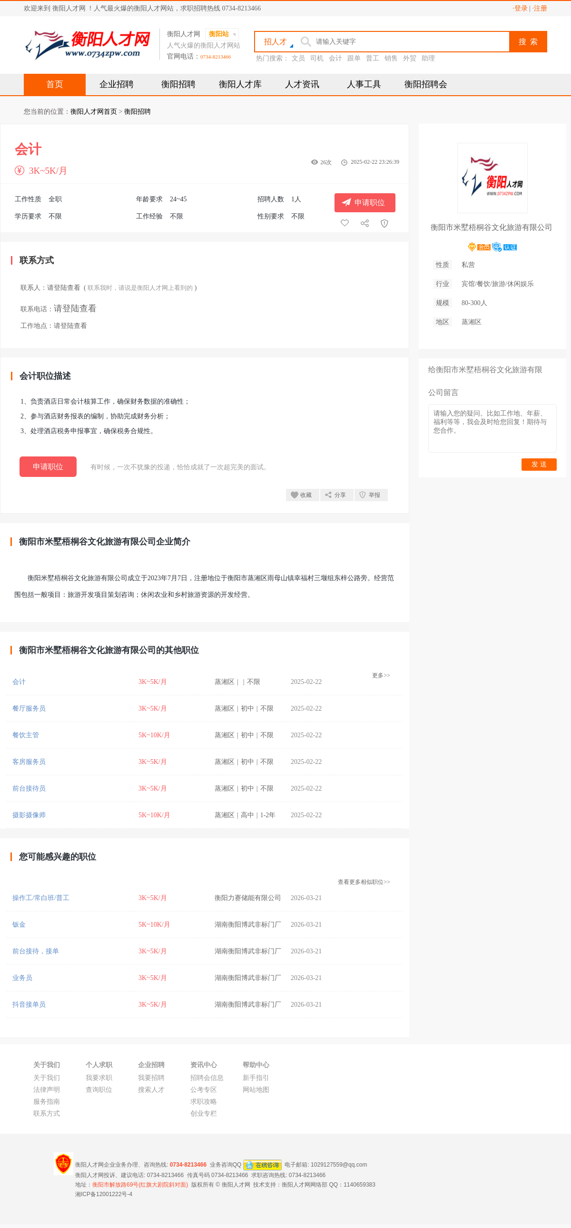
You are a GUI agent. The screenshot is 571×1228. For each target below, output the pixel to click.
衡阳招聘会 (425, 84)
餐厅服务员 (29, 708)
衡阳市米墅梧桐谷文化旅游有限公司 (491, 227)
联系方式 (46, 1113)
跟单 (354, 58)
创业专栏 (203, 1113)
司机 (317, 58)
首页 (54, 84)
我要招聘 (151, 1077)
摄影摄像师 (29, 815)
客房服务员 (29, 761)
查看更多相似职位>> (364, 882)
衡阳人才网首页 (93, 111)
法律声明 (46, 1089)
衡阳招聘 (178, 84)
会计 (335, 58)
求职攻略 (203, 1101)
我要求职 (99, 1077)
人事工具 (364, 84)
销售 (391, 58)
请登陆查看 (63, 287)
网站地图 (256, 1089)
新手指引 (256, 1077)
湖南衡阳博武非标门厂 (248, 924)
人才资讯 (302, 84)
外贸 (409, 58)
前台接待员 (29, 788)
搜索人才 (151, 1089)
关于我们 (46, 1077)
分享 (340, 495)
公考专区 (203, 1089)
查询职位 (99, 1089)
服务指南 (46, 1101)
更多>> (381, 675)
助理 (428, 58)
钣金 (19, 924)
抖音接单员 (29, 1004)
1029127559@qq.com (339, 1164)
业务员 (22, 977)
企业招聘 (116, 84)
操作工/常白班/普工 (40, 897)
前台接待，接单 (35, 951)
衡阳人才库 (240, 84)
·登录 (520, 8)
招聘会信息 (207, 1077)
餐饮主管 (25, 735)
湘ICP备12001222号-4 (103, 1194)
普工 (372, 58)
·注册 (540, 8)
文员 (298, 58)
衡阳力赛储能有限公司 (248, 897)
